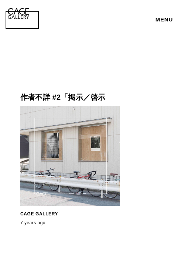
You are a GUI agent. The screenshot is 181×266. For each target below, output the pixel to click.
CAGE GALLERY (39, 213)
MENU (164, 19)
